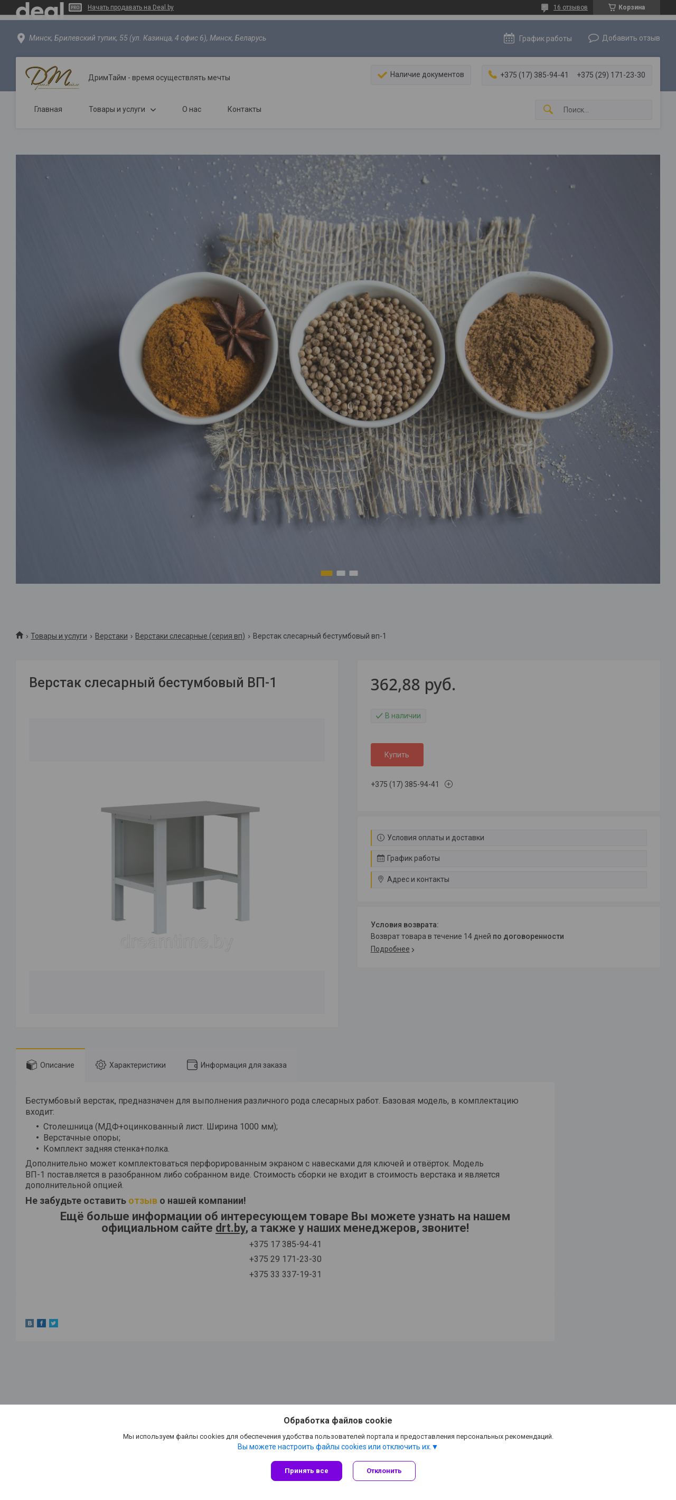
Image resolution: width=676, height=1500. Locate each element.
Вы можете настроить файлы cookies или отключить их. (334, 1446)
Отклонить (384, 1471)
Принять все (306, 1471)
